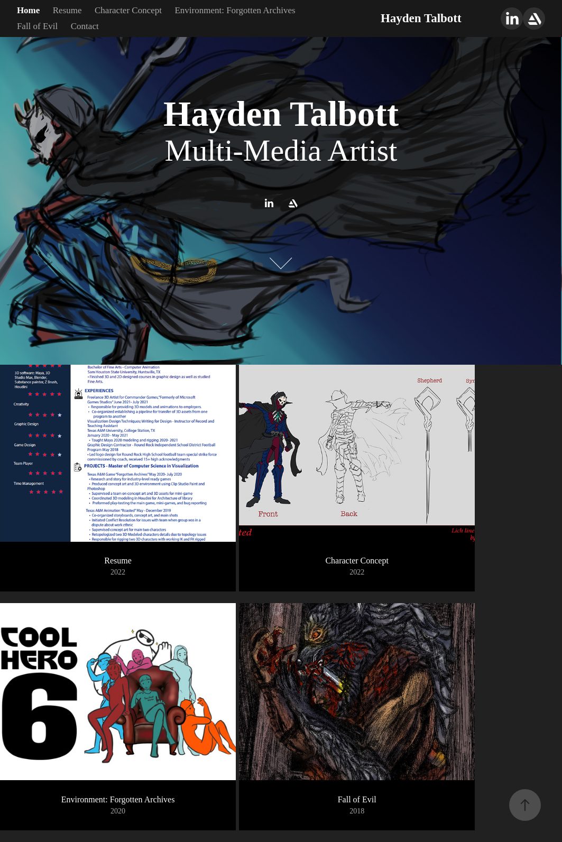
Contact (85, 26)
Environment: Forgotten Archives (234, 10)
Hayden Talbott (421, 18)
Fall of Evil (37, 26)
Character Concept (128, 10)
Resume (67, 10)
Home (28, 10)
